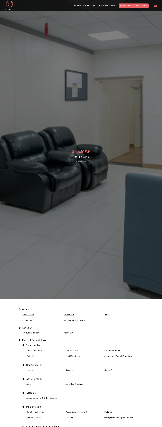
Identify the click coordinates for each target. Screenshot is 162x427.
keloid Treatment (73, 356)
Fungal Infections (34, 350)
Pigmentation (33, 407)
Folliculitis (30, 356)
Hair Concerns (34, 365)
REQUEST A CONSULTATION (133, 6)
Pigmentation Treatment (76, 412)
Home (78, 161)
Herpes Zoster (72, 350)
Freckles (69, 418)
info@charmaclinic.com (84, 6)
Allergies (31, 393)
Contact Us (27, 321)
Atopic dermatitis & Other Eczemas (41, 398)
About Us (27, 328)
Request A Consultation (74, 321)
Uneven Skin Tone (34, 418)
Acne (28, 384)
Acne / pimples (34, 379)
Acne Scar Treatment (74, 384)
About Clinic (69, 333)
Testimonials (69, 315)
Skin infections (34, 345)
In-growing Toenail (112, 350)
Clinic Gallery (28, 315)
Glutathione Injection (35, 412)
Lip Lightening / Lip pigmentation (118, 418)
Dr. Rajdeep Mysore (31, 333)
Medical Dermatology (34, 340)
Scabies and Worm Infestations (118, 356)
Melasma (108, 412)
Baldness (69, 370)
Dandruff (108, 370)
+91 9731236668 (107, 6)
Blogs (107, 315)
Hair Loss (30, 370)
